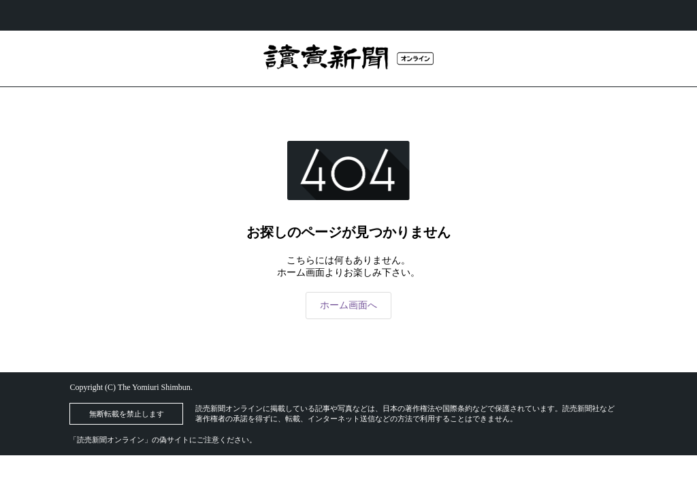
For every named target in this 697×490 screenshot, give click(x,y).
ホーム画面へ (348, 305)
